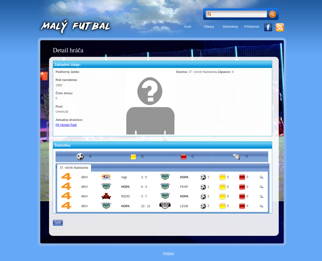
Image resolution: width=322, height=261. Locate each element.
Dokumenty (230, 26)
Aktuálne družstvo (69, 120)
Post (59, 106)
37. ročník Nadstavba (74, 167)
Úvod (187, 26)
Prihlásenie (251, 26)
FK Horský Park (66, 125)
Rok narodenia (66, 80)
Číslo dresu (64, 93)
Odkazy (209, 26)
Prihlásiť (168, 253)
